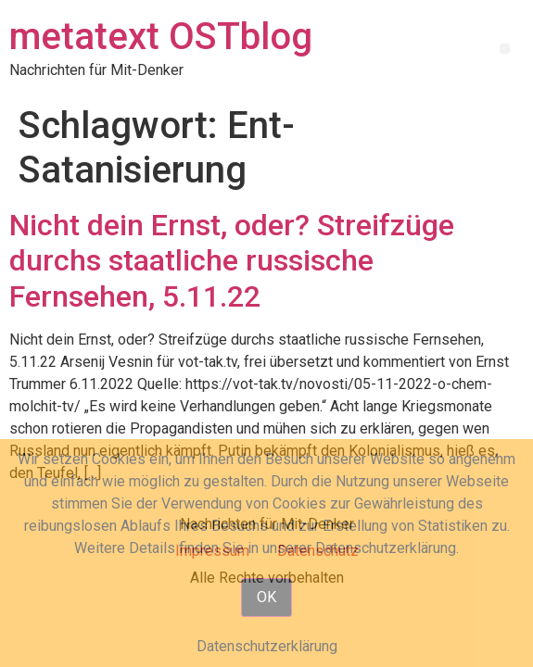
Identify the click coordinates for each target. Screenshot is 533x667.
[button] (505, 49)
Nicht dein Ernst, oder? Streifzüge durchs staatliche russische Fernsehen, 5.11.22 (231, 261)
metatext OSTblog (160, 36)
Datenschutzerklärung (267, 646)
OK (266, 597)
